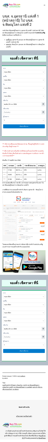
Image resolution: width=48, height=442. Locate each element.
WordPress (42, 438)
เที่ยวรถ (40, 387)
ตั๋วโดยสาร (14, 385)
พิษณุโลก (20, 385)
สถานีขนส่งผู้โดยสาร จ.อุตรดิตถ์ (23, 387)
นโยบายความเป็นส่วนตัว (24, 416)
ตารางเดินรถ (21, 376)
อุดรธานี (35, 387)
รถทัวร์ (25, 385)
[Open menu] (44, 5)
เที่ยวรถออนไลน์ (7, 389)
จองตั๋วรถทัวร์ (6, 385)
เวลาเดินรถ (15, 389)
